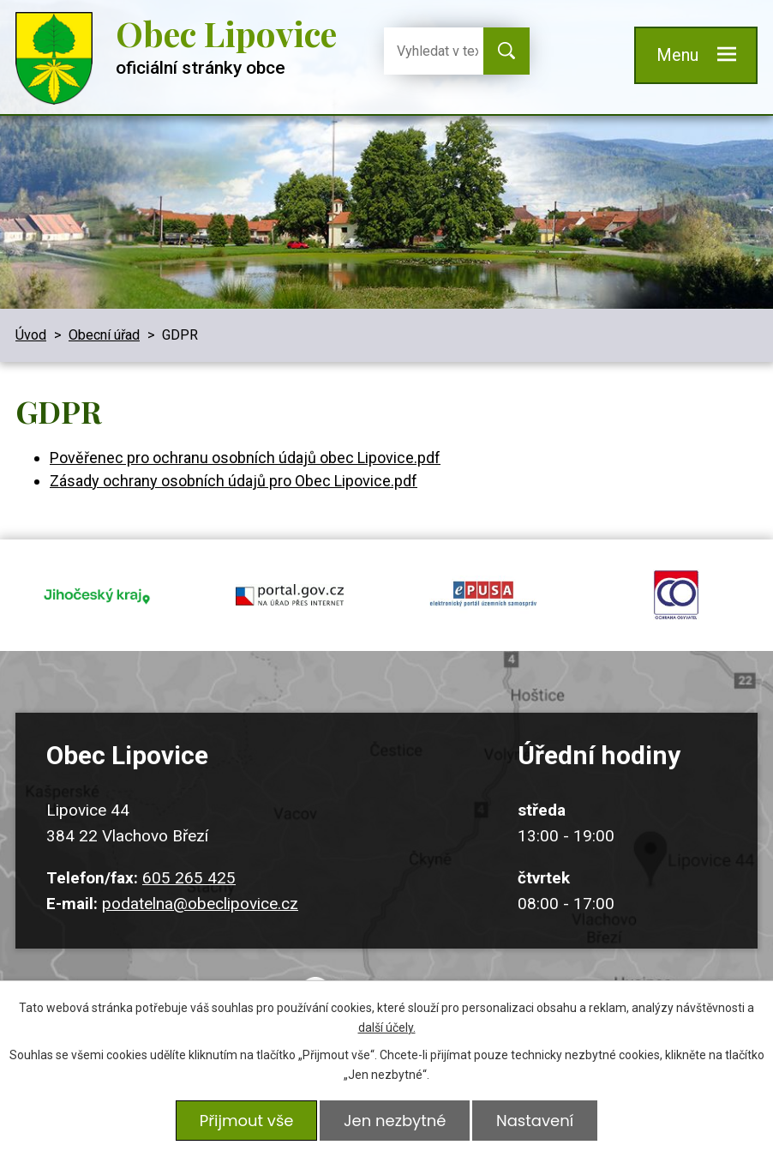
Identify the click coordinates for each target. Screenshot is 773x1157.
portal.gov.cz (290, 593)
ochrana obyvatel (677, 593)
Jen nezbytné (395, 1120)
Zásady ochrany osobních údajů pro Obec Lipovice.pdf (233, 481)
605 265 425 (189, 874)
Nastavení (534, 1120)
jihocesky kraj (96, 593)
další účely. (387, 1027)
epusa (483, 593)
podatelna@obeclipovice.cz (200, 900)
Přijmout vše (246, 1120)
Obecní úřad (104, 335)
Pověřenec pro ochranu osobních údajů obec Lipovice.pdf (245, 458)
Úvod (30, 335)
